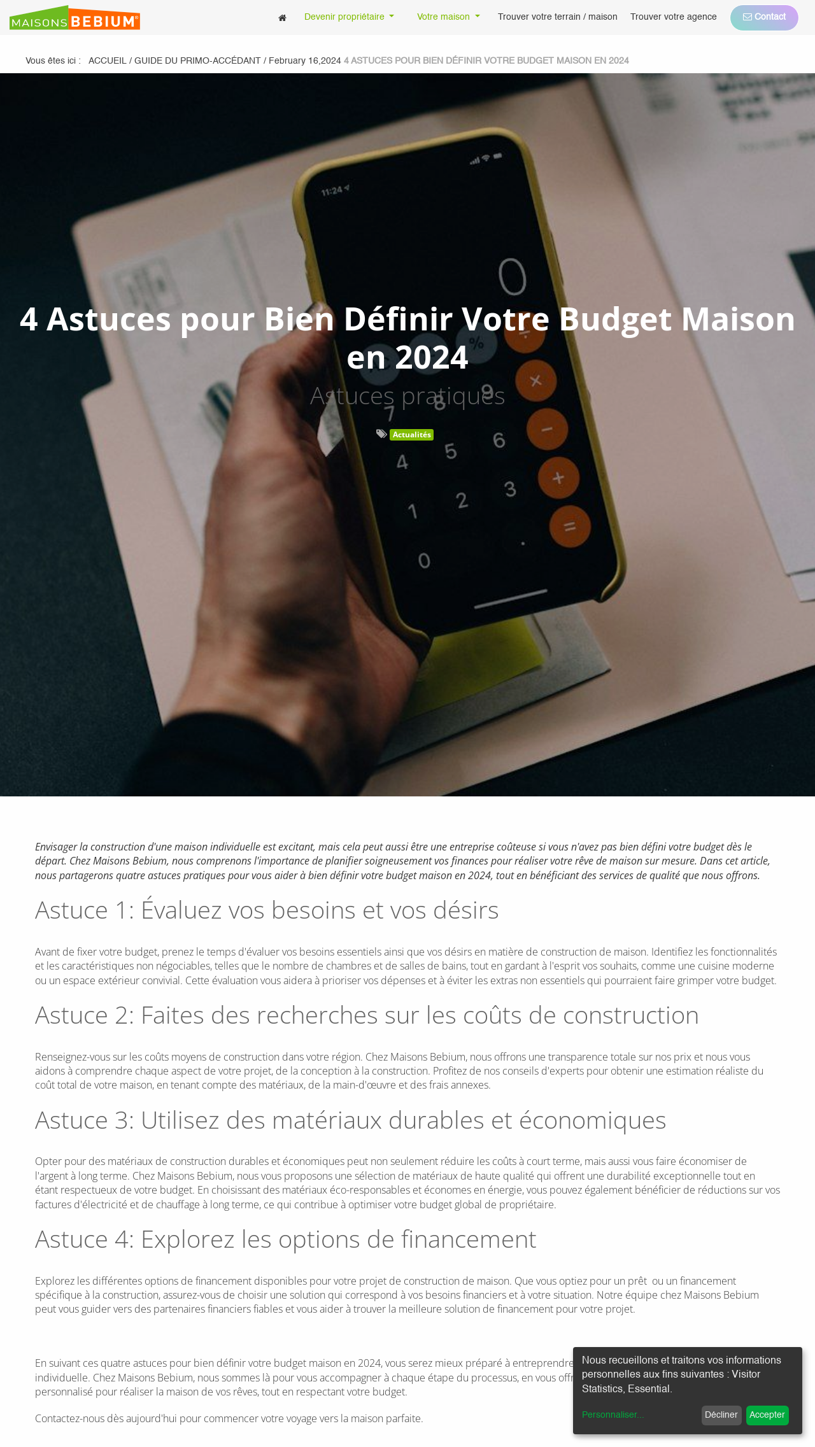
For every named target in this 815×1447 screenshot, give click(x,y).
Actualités (412, 434)
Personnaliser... (613, 1415)
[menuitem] (282, 17)
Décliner (721, 1415)
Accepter (767, 1415)
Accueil (108, 61)
